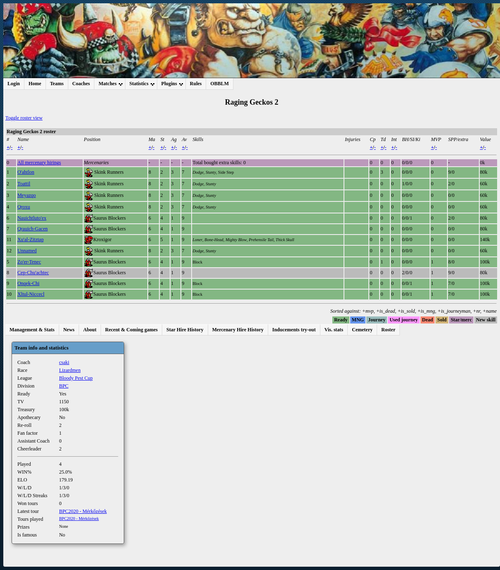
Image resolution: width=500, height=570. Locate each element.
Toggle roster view (24, 118)
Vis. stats (334, 330)
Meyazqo (26, 195)
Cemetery (362, 330)
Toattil (23, 184)
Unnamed (27, 251)
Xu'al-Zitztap (30, 239)
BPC (64, 386)
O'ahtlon (25, 172)
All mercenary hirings (39, 162)
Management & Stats (32, 330)
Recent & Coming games (131, 330)
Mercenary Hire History (238, 330)
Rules (196, 83)
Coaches (81, 83)
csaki (64, 362)
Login (13, 83)
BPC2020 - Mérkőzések (83, 511)
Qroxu (23, 207)
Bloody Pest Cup (76, 378)
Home (35, 83)
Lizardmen (70, 370)
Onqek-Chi (28, 283)
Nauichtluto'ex (31, 218)
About (89, 330)
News (69, 330)
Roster (388, 330)
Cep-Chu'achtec (33, 272)
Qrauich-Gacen (32, 229)
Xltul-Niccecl (30, 294)
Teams (57, 83)
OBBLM (219, 83)
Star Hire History (185, 330)
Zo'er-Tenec (29, 262)
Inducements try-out (294, 330)
